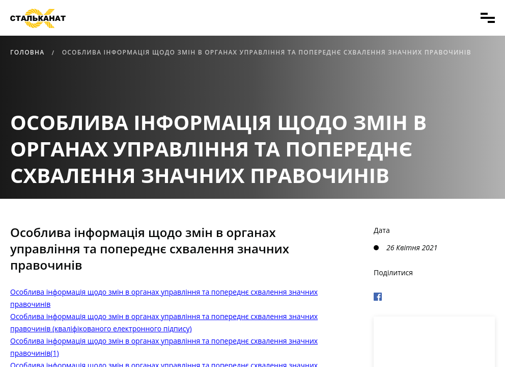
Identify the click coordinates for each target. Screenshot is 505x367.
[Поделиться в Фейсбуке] (434, 295)
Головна (27, 52)
